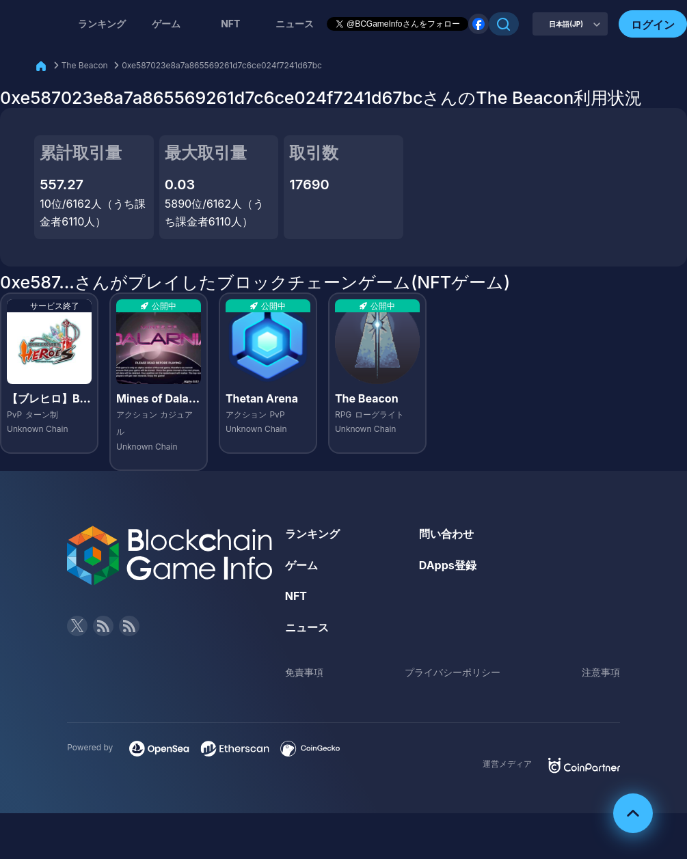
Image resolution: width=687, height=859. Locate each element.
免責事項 (304, 672)
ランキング (102, 23)
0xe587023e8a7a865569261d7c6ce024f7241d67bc (222, 65)
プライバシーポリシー (452, 672)
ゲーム (166, 23)
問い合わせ (446, 534)
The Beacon (85, 65)
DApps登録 (447, 565)
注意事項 (601, 672)
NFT (230, 23)
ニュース (307, 627)
